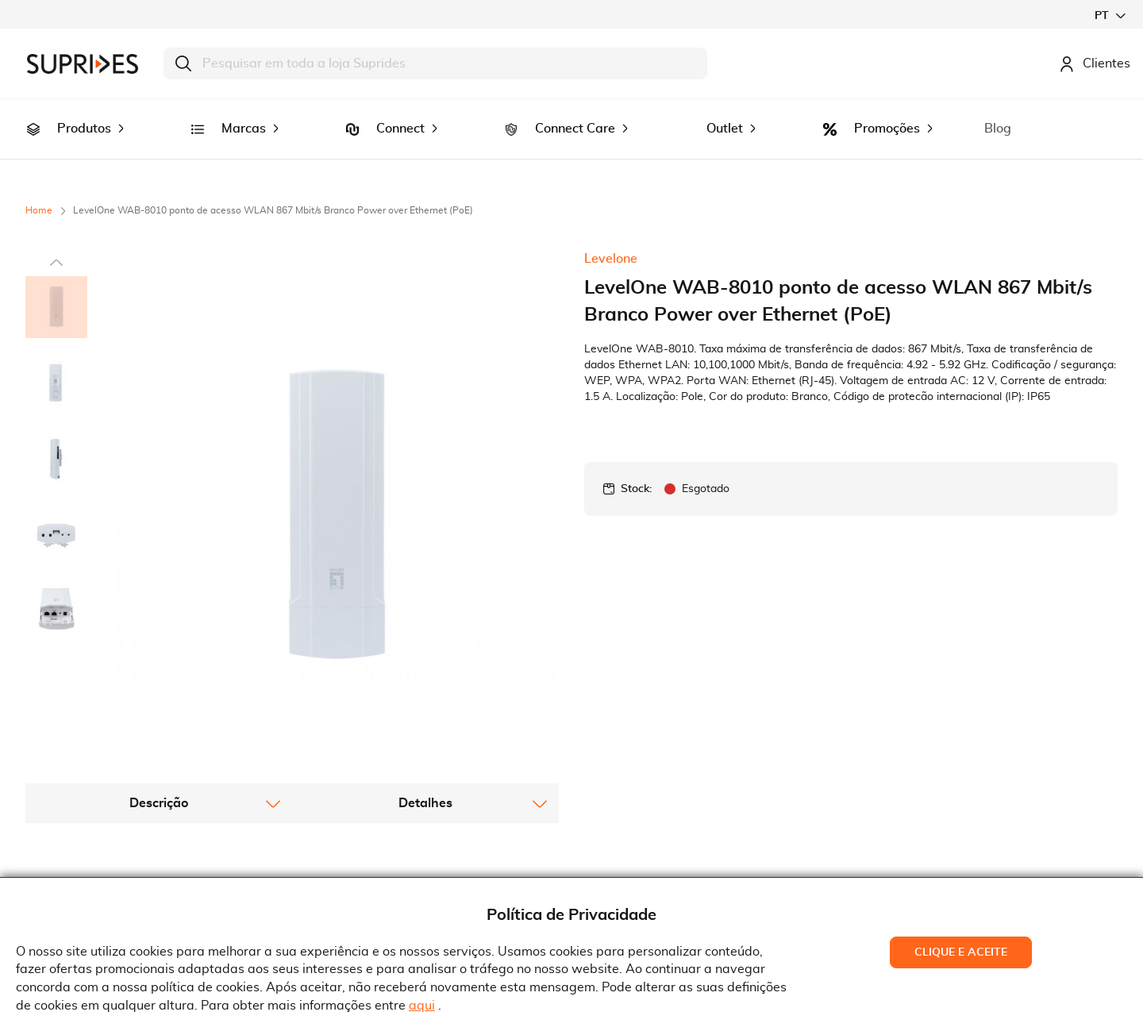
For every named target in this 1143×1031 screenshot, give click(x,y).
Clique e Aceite (960, 952)
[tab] (158, 613)
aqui (422, 1005)
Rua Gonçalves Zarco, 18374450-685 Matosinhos (665, 862)
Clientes (1094, 63)
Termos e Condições (369, 835)
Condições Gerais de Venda (391, 859)
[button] (1109, 15)
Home (38, 188)
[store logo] (82, 64)
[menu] (571, 118)
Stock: (636, 466)
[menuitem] (33, 118)
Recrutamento (79, 859)
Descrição (158, 612)
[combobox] (435, 63)
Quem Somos (76, 835)
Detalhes (425, 612)
